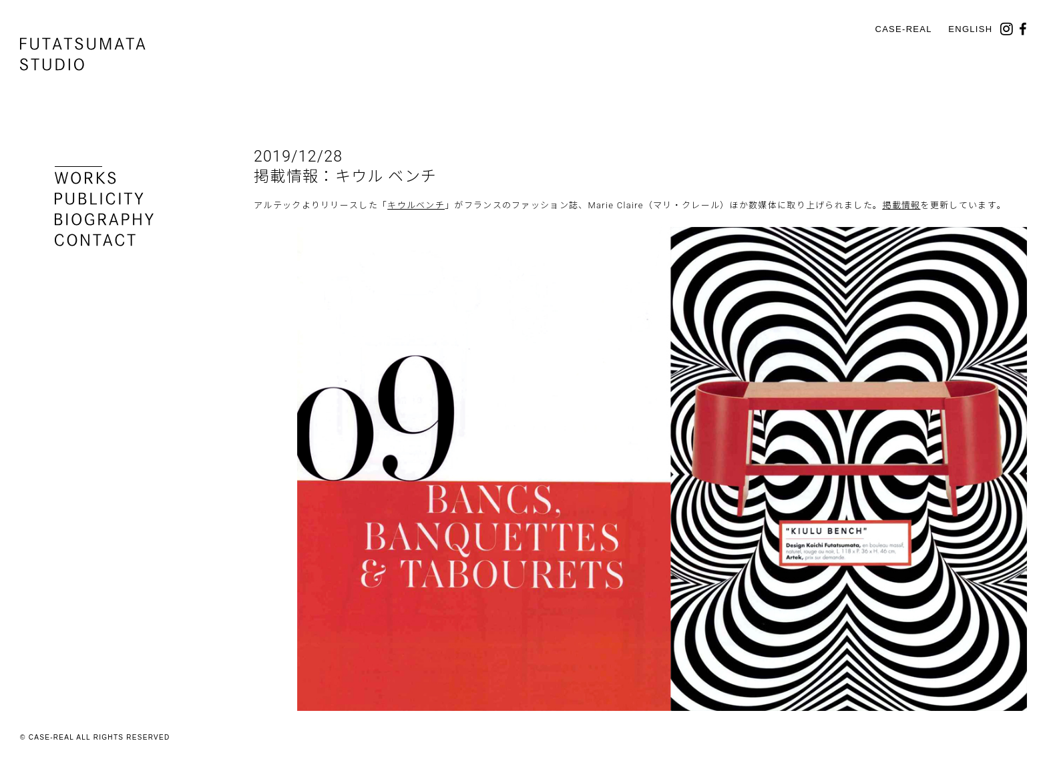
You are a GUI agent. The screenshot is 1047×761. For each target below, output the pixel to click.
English (970, 29)
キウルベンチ (416, 205)
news (78, 157)
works (85, 178)
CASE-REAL (903, 29)
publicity (99, 198)
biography (104, 219)
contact (95, 240)
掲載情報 (901, 205)
